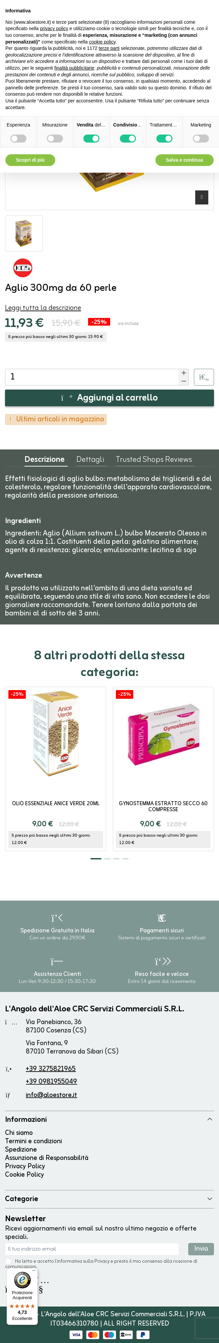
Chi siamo (19, 1133)
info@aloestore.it (51, 1095)
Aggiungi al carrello (109, 398)
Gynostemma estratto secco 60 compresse (163, 807)
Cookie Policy (24, 1174)
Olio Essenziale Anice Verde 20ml (55, 804)
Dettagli (90, 461)
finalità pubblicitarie (74, 68)
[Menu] (34, 1272)
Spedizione (21, 1149)
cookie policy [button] (102, 42)
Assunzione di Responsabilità (46, 1158)
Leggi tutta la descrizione (43, 308)
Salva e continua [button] (184, 160)
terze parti (109, 48)
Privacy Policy (25, 1166)
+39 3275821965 (51, 1069)
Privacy (102, 1261)
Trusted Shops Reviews (154, 461)
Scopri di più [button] (30, 160)
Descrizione (44, 461)
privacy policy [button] (54, 28)
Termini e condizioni (33, 1141)
